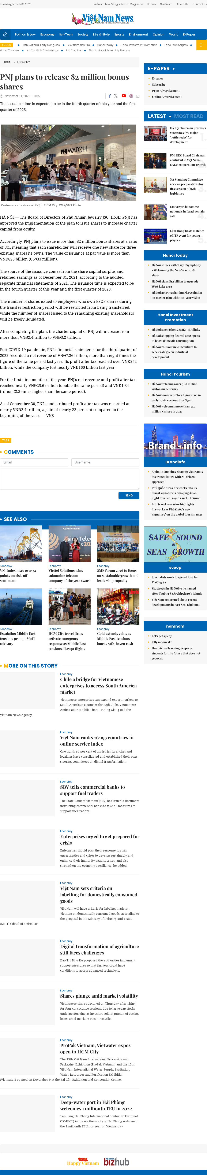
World (173, 34)
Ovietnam (166, 4)
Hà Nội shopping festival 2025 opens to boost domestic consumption (176, 338)
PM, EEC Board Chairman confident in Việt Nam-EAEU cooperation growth (188, 160)
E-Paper (189, 34)
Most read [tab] (189, 116)
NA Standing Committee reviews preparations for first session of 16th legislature (186, 186)
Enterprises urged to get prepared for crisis (99, 810)
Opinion (159, 34)
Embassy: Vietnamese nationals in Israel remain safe (187, 211)
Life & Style (101, 34)
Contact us (163, 1149)
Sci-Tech (66, 34)
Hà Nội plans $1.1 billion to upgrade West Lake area (175, 283)
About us (144, 1149)
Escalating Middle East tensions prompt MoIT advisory (17, 609)
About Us (182, 4)
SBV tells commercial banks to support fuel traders (92, 761)
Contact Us (199, 4)
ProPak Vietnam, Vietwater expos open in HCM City (95, 1019)
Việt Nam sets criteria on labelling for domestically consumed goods (98, 865)
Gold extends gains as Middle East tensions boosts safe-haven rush (115, 609)
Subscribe (158, 84)
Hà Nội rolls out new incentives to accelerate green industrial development (174, 352)
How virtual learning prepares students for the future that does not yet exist (176, 706)
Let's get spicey (162, 689)
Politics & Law (25, 34)
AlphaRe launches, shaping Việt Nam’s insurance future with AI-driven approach (177, 486)
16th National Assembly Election (109, 50)
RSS (204, 1147)
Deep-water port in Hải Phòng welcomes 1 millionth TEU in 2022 (96, 1076)
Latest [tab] (157, 116)
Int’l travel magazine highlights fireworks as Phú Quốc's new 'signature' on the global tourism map (177, 518)
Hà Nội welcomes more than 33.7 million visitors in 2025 (173, 408)
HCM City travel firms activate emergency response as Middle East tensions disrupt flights (67, 612)
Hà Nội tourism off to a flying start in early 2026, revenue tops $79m (176, 397)
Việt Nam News (103, 19)
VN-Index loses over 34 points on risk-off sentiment (18, 546)
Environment (138, 34)
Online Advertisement (167, 97)
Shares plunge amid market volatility (99, 967)
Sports (119, 34)
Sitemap (130, 1147)
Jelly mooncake (162, 695)
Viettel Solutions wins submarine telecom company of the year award (70, 546)
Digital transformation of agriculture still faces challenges (99, 920)
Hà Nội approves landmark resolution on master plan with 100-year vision (177, 295)
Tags (5, 440)
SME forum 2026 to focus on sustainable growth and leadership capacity (118, 546)
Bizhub (151, 4)
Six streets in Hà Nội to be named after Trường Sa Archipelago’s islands (177, 606)
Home (7, 62)
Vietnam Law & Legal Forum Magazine (118, 4)
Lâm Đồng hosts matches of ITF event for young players (187, 235)
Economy (47, 34)
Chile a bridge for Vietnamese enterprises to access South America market (98, 656)
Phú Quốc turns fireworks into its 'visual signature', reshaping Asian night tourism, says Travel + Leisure (176, 502)
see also (15, 490)
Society (83, 34)
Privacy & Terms (182, 1149)
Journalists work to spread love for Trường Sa (175, 594)
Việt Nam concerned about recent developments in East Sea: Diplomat (176, 617)
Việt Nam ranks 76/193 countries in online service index (97, 711)
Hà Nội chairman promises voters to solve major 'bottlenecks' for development (188, 135)
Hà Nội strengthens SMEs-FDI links (176, 330)
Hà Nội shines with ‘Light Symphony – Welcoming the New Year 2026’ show (176, 270)
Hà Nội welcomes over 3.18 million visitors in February (174, 386)
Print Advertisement (166, 91)
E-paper (159, 69)
